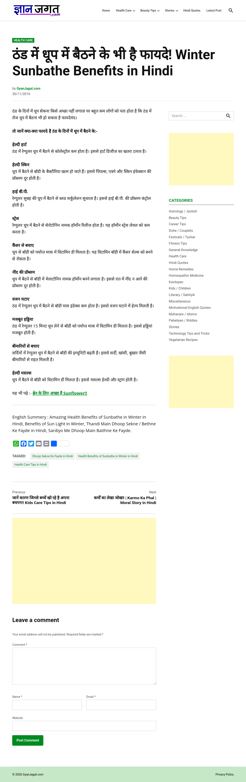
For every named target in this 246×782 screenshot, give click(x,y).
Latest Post (214, 10)
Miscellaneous (179, 301)
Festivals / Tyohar (182, 237)
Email (91, 696)
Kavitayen (176, 282)
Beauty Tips (148, 10)
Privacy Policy (224, 774)
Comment (19, 644)
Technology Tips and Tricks (189, 333)
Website (17, 718)
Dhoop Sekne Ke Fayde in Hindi (52, 456)
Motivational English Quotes (190, 308)
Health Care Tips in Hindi (30, 464)
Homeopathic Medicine (186, 276)
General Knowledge (183, 250)
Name (17, 696)
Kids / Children (180, 288)
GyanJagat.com (28, 88)
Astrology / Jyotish (183, 211)
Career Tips (177, 224)
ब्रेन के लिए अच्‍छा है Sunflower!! (60, 393)
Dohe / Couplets (181, 231)
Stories (169, 10)
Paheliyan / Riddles (183, 320)
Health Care (124, 10)
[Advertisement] (84, 561)
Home (106, 10)
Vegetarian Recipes (183, 340)
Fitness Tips (178, 243)
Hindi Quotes (191, 10)
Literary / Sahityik (182, 295)
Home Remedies (181, 269)
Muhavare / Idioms (183, 314)
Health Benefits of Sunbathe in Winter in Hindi (108, 456)
